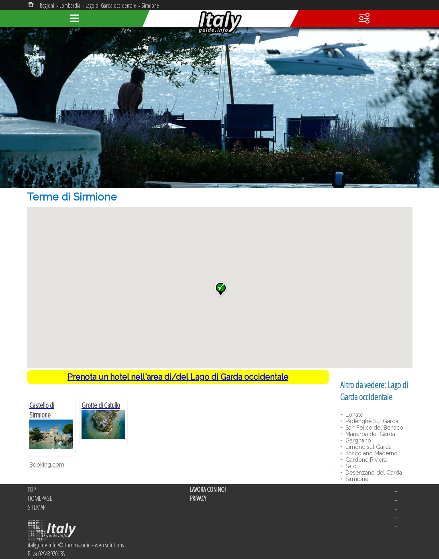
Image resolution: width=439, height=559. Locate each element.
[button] (221, 289)
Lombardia (69, 5)
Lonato (353, 415)
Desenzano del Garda (373, 472)
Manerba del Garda (369, 434)
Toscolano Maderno (371, 453)
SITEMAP (36, 507)
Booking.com (46, 464)
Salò (350, 466)
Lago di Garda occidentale (111, 5)
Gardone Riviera (365, 460)
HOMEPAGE (40, 498)
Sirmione (150, 5)
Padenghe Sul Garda (371, 421)
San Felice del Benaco (373, 427)
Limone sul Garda (368, 447)
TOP (32, 489)
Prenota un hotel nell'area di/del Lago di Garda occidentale (177, 377)
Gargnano (357, 440)
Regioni (47, 5)
